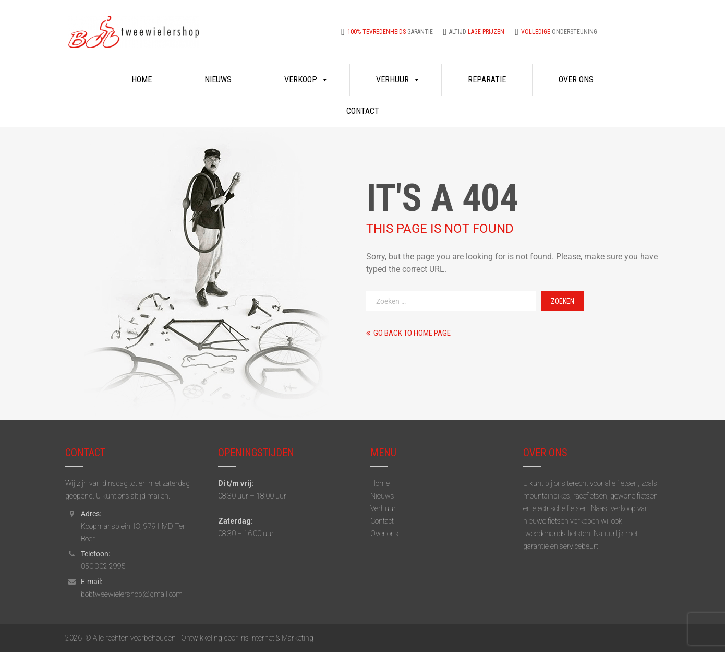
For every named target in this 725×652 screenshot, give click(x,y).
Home (141, 80)
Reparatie (487, 80)
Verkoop (306, 80)
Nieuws (218, 80)
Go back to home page (408, 333)
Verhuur (398, 80)
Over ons (576, 80)
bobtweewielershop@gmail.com (132, 594)
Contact (362, 111)
